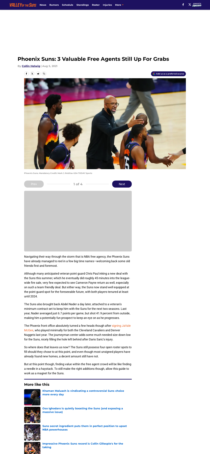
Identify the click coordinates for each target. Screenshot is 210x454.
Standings (82, 4)
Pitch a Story (32, 430)
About (27, 424)
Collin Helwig (31, 66)
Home (27, 401)
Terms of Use (106, 430)
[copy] (44, 73)
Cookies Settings (109, 436)
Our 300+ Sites (142, 424)
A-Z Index (73, 436)
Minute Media (20, 445)
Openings (73, 424)
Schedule (67, 4)
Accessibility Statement (39, 436)
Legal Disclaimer (176, 430)
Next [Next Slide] (122, 184)
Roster (96, 4)
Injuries (107, 4)
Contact (103, 424)
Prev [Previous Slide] (34, 184)
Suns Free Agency (45, 401)
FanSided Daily (174, 424)
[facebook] (183, 4)
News (43, 4)
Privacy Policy (76, 430)
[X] (189, 4)
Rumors (54, 4)
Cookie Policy (141, 430)
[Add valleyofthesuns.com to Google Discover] (168, 73)
